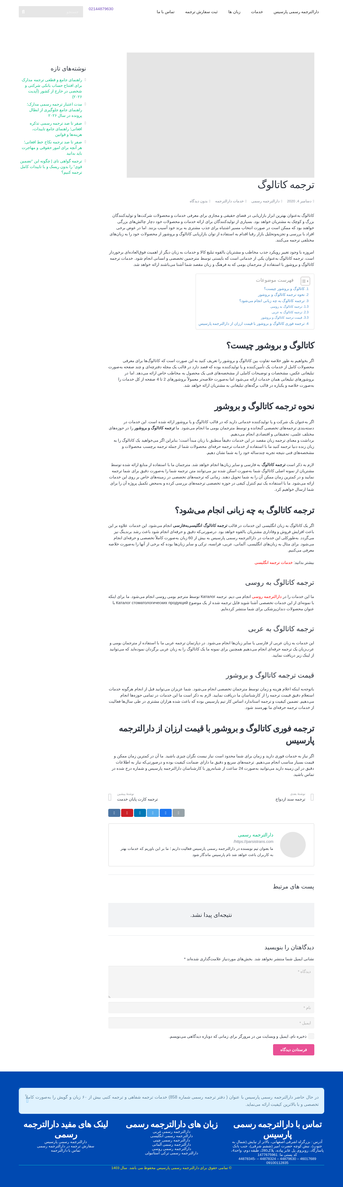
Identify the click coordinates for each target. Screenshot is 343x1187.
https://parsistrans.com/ (254, 841)
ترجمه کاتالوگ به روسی (286, 306)
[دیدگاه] (211, 982)
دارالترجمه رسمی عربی (172, 1132)
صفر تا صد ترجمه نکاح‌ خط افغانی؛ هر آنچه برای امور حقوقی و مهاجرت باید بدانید (52, 147)
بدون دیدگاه (199, 201)
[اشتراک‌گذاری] (166, 813)
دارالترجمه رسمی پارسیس (65, 1142)
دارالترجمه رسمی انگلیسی (171, 1136)
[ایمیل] (211, 1023)
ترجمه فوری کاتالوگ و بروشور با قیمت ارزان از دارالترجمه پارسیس (252, 324)
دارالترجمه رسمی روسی (171, 1149)
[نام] (211, 1007)
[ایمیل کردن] (179, 813)
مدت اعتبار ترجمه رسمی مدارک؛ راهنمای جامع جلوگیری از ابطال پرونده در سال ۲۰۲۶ (54, 110)
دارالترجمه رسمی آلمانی (171, 1145)
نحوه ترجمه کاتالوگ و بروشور (281, 295)
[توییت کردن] (153, 813)
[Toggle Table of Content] (303, 281)
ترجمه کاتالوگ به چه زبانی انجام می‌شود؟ (272, 301)
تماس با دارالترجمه (66, 1150)
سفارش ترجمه (82, 1146)
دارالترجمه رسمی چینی (171, 1140)
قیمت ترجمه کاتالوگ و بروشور (282, 317)
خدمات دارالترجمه (229, 201)
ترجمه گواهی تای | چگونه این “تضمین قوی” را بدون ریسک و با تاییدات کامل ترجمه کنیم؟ (51, 166)
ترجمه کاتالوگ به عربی (287, 312)
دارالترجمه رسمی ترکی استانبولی (171, 1153)
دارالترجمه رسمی (265, 201)
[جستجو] (51, 13)
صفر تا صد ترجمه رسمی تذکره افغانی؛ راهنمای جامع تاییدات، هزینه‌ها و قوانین (56, 129)
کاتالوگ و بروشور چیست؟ (284, 289)
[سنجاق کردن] (127, 813)
